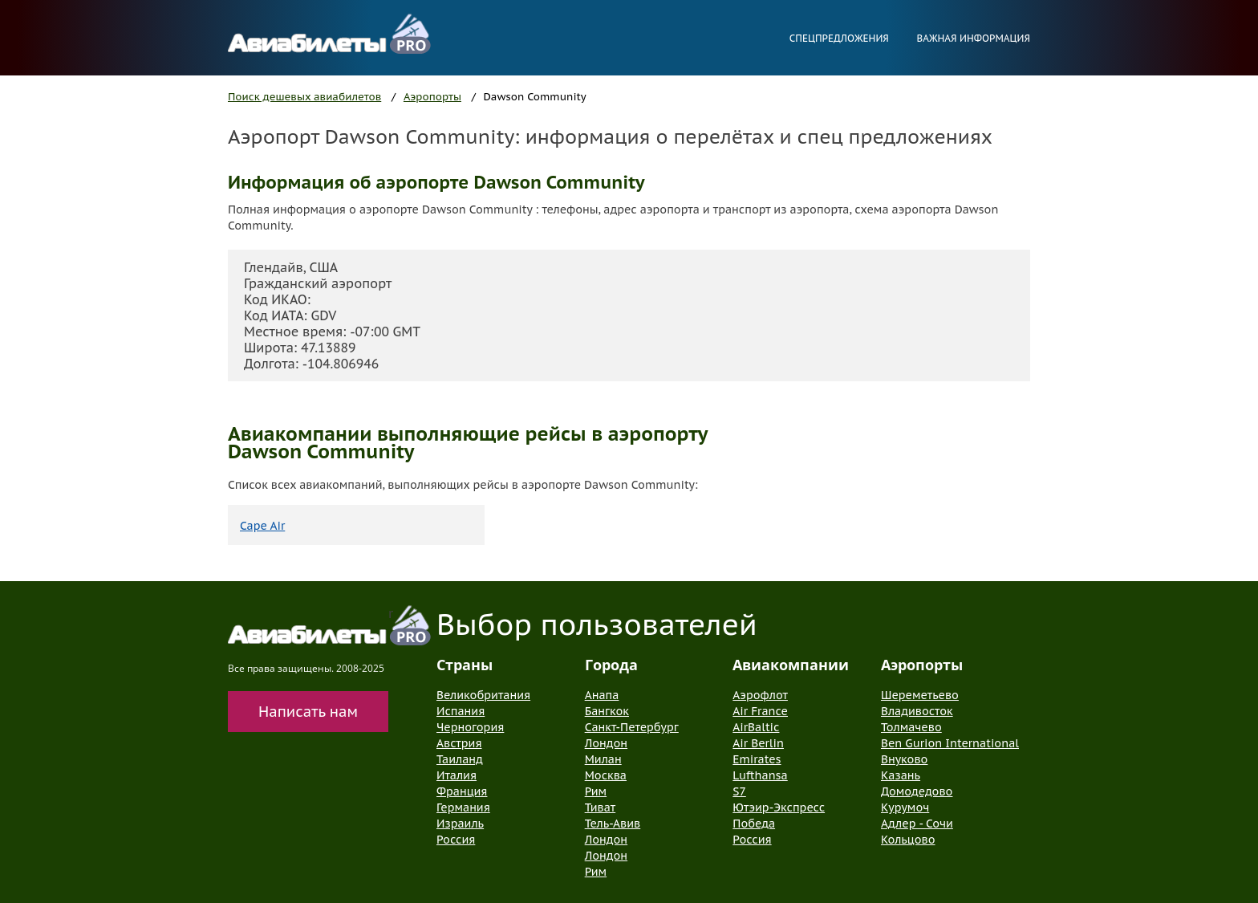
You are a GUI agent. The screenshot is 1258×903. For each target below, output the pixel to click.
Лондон (606, 743)
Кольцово (908, 839)
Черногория (470, 727)
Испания (460, 711)
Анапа (602, 695)
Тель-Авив (613, 823)
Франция (461, 791)
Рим (596, 791)
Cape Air (262, 526)
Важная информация (973, 38)
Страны (464, 664)
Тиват (600, 807)
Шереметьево (920, 695)
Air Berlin (758, 743)
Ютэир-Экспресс (778, 807)
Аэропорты (432, 97)
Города (611, 664)
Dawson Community (535, 97)
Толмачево (911, 727)
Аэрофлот (760, 695)
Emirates (756, 759)
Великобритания (483, 695)
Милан (603, 759)
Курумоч (905, 807)
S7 (738, 791)
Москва (606, 775)
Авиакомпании (790, 664)
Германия (463, 807)
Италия (456, 775)
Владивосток (917, 711)
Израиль (460, 823)
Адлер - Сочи (917, 823)
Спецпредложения (839, 38)
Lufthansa (759, 775)
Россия (455, 839)
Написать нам (308, 711)
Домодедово (916, 791)
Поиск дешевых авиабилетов (304, 97)
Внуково (904, 759)
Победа (753, 823)
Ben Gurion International (950, 743)
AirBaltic (755, 727)
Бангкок (607, 711)
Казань (900, 775)
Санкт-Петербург (632, 727)
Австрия (459, 743)
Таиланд (459, 759)
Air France (760, 711)
